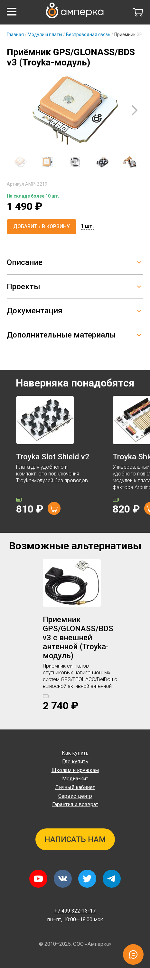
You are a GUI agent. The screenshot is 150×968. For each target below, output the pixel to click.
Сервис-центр (75, 796)
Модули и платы (45, 34)
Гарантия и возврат (75, 804)
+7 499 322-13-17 (75, 911)
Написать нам (75, 839)
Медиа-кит (75, 779)
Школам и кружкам (75, 770)
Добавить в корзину (41, 226)
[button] (11, 11)
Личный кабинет (75, 787)
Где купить (75, 761)
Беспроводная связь (88, 34)
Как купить (75, 753)
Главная (15, 34)
